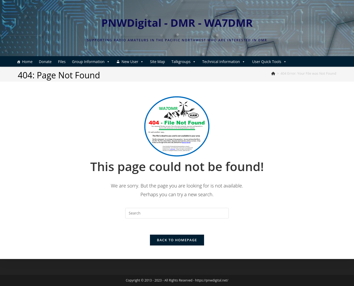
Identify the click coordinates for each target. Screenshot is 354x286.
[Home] (273, 73)
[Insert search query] (177, 213)
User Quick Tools (269, 61)
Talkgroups (183, 61)
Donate (45, 61)
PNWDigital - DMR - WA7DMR (177, 22)
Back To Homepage (177, 240)
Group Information (91, 61)
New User (133, 61)
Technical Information (223, 61)
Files (62, 61)
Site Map (157, 61)
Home (27, 61)
